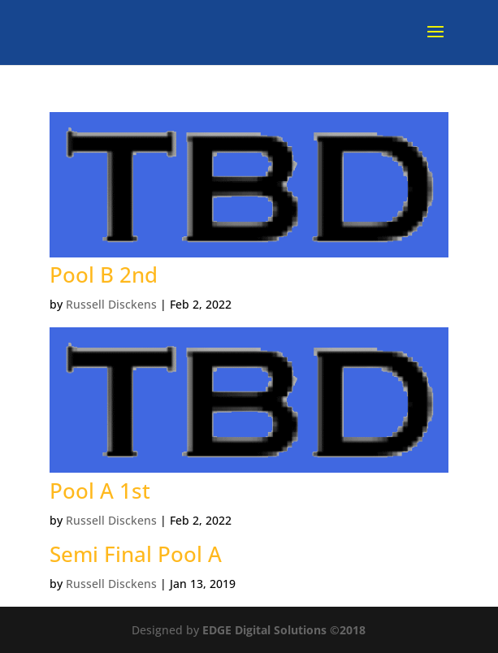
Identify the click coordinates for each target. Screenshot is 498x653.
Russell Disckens (111, 304)
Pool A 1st (100, 490)
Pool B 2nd (104, 274)
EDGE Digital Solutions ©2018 (284, 630)
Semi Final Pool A (136, 554)
